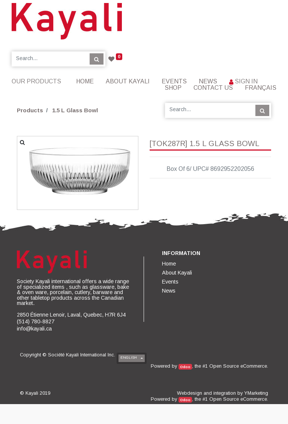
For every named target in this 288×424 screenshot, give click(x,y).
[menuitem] (85, 81)
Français (260, 87)
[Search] (96, 58)
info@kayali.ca (34, 329)
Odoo (185, 367)
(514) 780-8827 (35, 321)
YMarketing (256, 393)
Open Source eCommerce (238, 366)
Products (30, 110)
